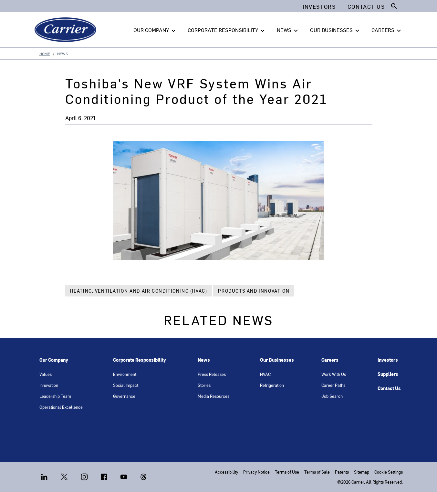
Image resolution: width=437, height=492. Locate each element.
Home (44, 53)
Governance (124, 396)
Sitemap (361, 472)
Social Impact (125, 385)
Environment (124, 374)
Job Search (332, 396)
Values (45, 374)
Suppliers (388, 374)
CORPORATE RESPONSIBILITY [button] (227, 30)
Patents (342, 472)
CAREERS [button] (387, 30)
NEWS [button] (288, 30)
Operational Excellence (61, 407)
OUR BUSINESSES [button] (335, 30)
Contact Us (389, 388)
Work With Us (333, 374)
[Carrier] (67, 29)
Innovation (48, 385)
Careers (329, 360)
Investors (388, 360)
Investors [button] (319, 6)
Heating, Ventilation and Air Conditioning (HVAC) (138, 291)
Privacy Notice (256, 472)
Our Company (53, 360)
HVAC (265, 374)
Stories (204, 385)
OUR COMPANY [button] (155, 30)
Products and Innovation (253, 291)
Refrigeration (272, 385)
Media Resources (213, 396)
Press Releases (212, 374)
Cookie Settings (388, 472)
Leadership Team (55, 396)
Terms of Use (287, 472)
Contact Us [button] (366, 6)
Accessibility (226, 472)
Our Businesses (277, 360)
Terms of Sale (317, 472)
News (204, 360)
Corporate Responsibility (139, 360)
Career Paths (333, 385)
